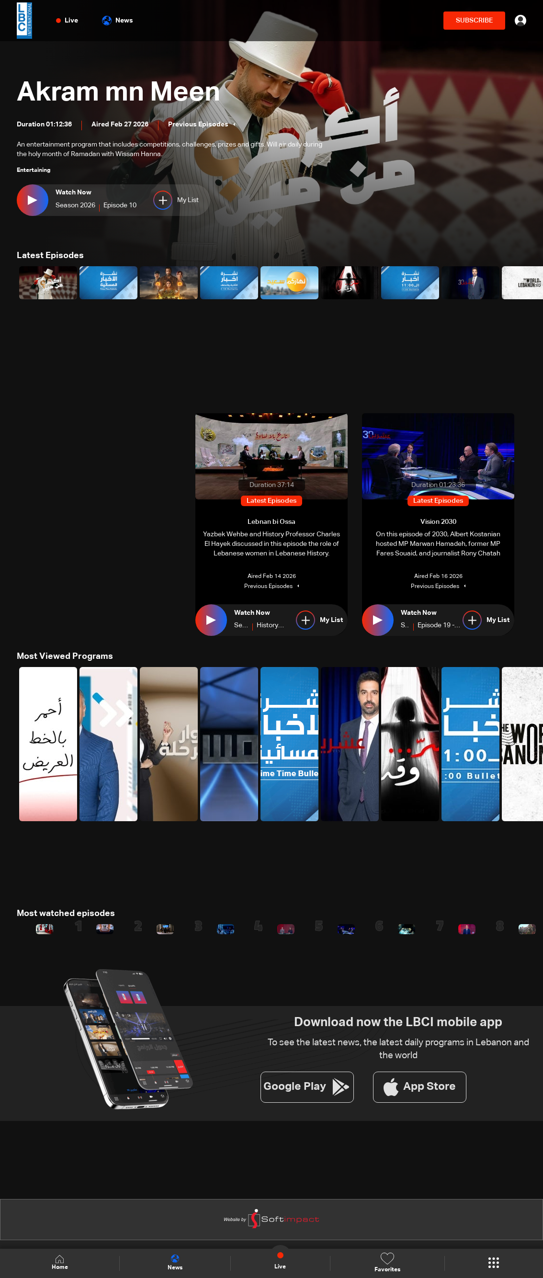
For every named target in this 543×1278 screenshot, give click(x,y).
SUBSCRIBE (474, 20)
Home (60, 1263)
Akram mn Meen (118, 92)
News (117, 20)
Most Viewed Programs (65, 656)
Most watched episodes (66, 913)
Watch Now (73, 192)
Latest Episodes (50, 255)
